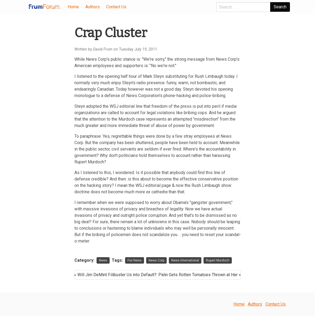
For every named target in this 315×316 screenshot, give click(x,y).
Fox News (134, 260)
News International (185, 260)
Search (280, 6)
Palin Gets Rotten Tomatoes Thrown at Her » (200, 274)
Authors (92, 6)
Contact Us (116, 6)
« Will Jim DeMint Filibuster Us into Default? (115, 274)
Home (73, 6)
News (103, 260)
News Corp (156, 260)
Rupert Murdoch (217, 260)
